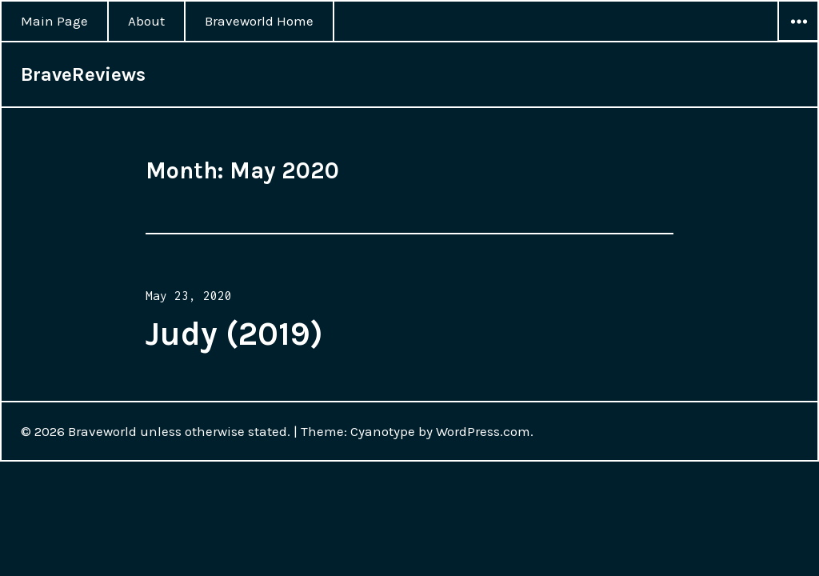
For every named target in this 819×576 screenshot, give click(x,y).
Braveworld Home (259, 21)
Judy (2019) (234, 333)
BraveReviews (83, 74)
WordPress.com (483, 431)
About (146, 21)
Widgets (798, 41)
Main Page (54, 21)
